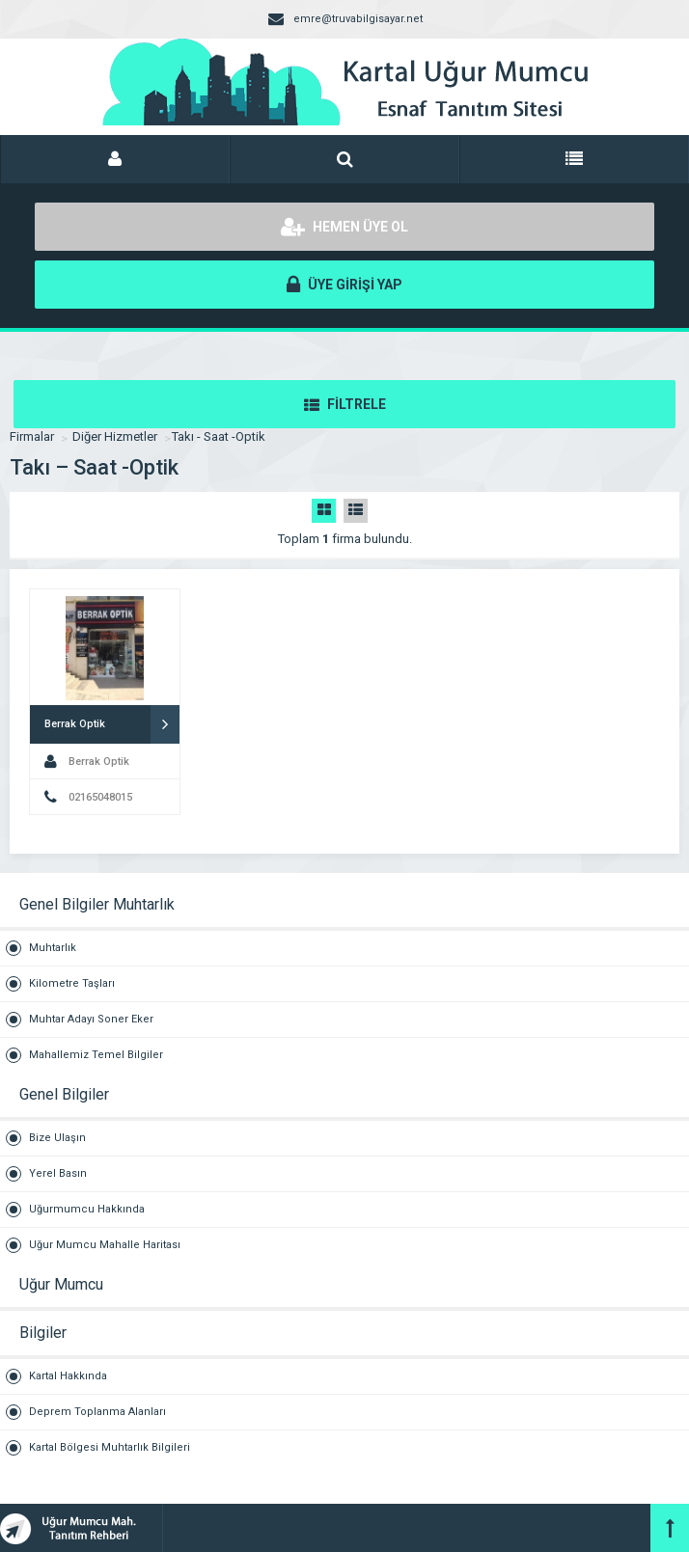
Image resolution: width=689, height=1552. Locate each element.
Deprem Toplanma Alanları (97, 1411)
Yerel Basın (58, 1173)
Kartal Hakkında (68, 1376)
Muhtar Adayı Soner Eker (91, 1019)
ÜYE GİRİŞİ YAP (344, 284)
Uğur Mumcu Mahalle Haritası (104, 1245)
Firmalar (32, 436)
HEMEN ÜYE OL (344, 227)
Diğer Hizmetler (114, 436)
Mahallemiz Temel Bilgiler (96, 1054)
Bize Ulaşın (57, 1137)
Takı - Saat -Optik (218, 436)
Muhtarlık (52, 947)
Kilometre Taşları (72, 983)
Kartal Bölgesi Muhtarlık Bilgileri (109, 1447)
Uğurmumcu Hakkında (87, 1209)
